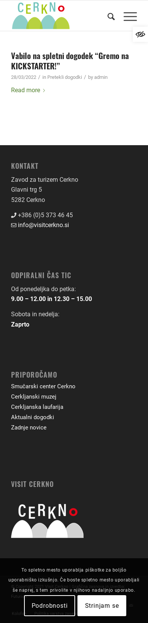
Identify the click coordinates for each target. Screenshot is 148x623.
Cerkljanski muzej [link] (33, 396)
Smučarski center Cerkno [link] (43, 386)
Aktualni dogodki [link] (32, 417)
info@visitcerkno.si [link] (43, 225)
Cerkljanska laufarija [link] (37, 407)
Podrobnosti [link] (50, 605)
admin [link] (101, 77)
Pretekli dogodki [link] (64, 77)
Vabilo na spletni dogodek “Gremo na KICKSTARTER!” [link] (70, 61)
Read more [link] (29, 90)
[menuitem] (108, 15)
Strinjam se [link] (102, 605)
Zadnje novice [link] (29, 427)
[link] (140, 34)
